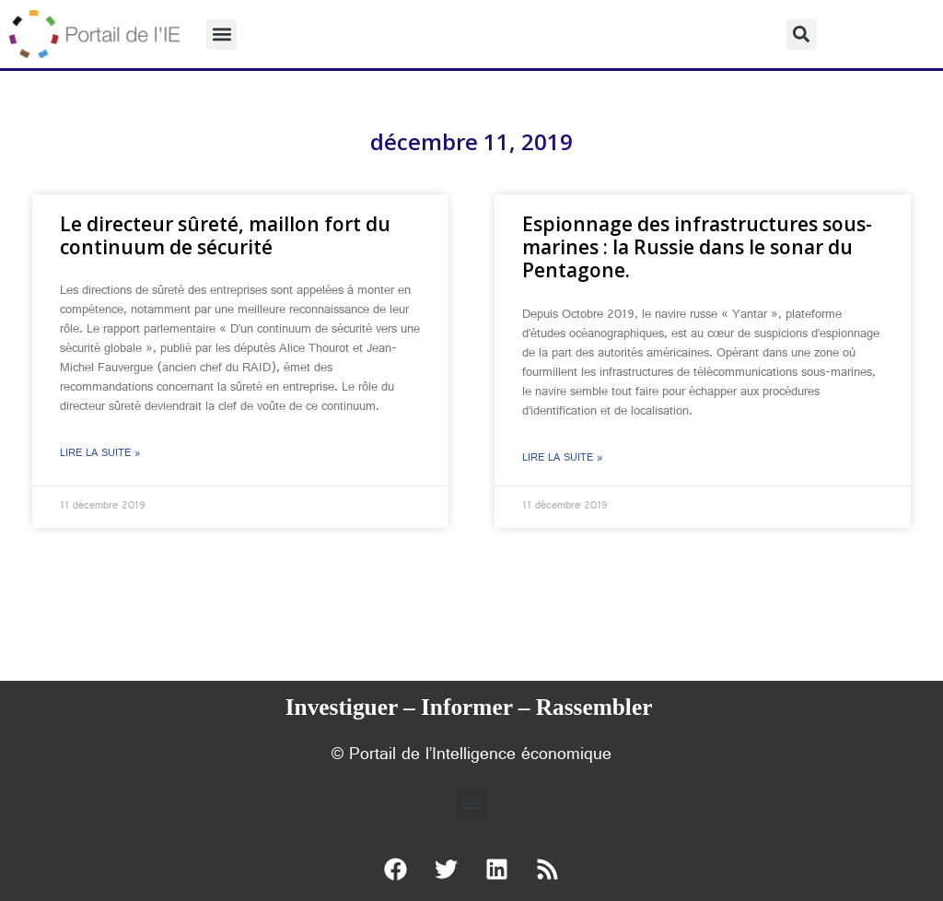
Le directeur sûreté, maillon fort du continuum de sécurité (225, 235)
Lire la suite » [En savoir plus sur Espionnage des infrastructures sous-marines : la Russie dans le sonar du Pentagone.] (562, 458)
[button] (221, 34)
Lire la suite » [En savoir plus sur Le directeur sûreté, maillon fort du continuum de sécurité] (100, 454)
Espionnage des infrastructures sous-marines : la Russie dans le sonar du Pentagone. (697, 247)
